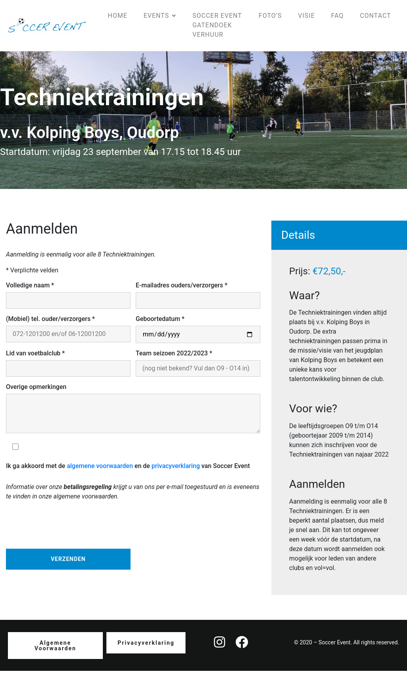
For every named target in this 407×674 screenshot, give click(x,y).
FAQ (337, 17)
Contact (375, 17)
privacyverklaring (175, 469)
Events (160, 17)
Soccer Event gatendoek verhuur (217, 26)
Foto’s (270, 17)
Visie (306, 17)
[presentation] (66, 526)
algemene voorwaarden (100, 469)
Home (117, 17)
